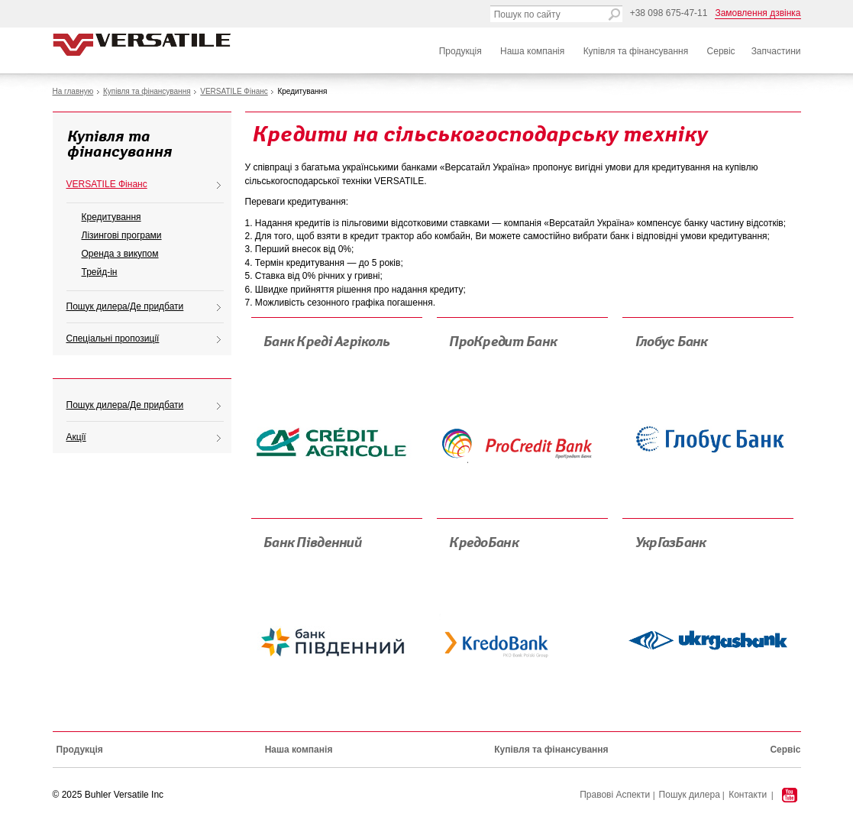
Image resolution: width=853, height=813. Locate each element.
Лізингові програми (122, 235)
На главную (73, 91)
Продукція (460, 51)
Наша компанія (532, 51)
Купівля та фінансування (636, 51)
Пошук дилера (689, 794)
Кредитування (111, 217)
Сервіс (721, 51)
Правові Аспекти (615, 794)
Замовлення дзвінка (757, 13)
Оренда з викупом (120, 253)
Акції (76, 437)
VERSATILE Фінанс (234, 91)
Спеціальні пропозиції (113, 338)
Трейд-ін (100, 272)
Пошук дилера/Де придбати (125, 306)
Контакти (748, 794)
